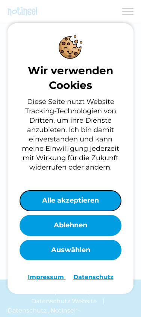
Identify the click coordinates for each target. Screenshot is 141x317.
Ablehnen (70, 225)
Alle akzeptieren (70, 200)
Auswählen (70, 250)
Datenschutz (93, 277)
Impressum (47, 277)
